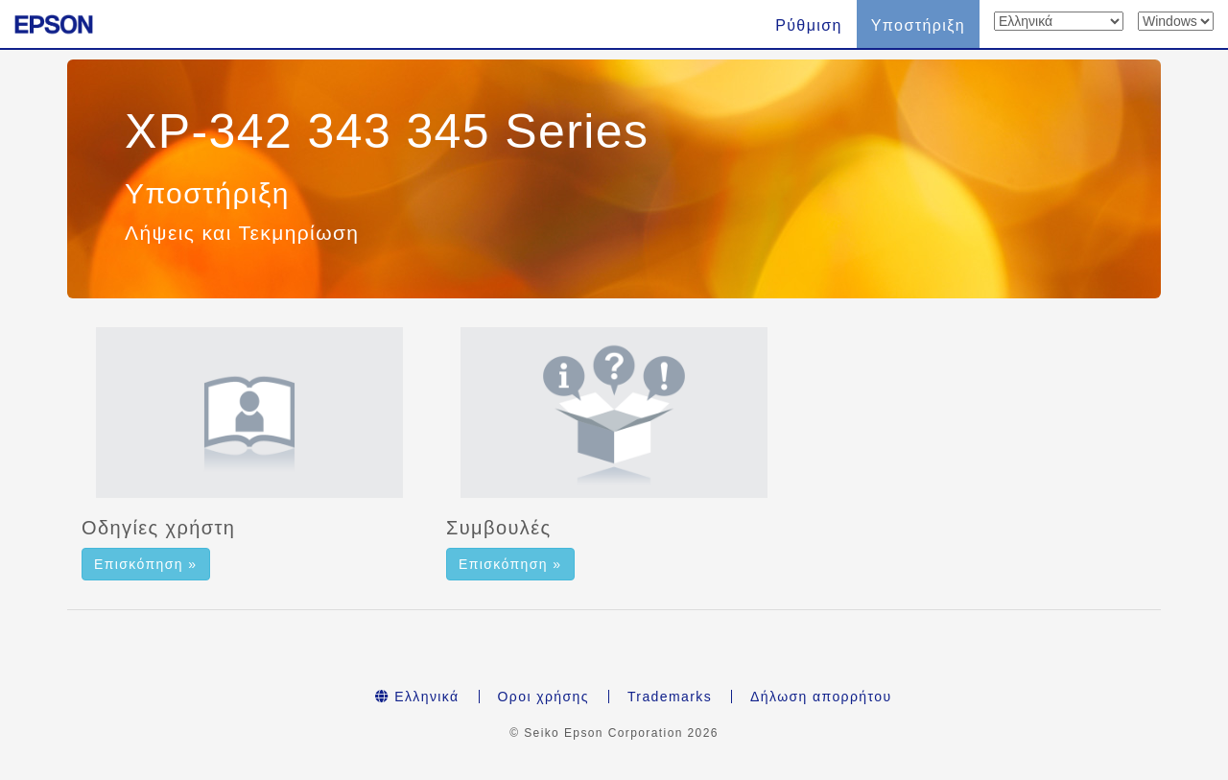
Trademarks (669, 696)
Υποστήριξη (918, 25)
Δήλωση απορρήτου (820, 696)
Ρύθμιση (808, 25)
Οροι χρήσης (543, 696)
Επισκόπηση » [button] (146, 564)
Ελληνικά (417, 696)
